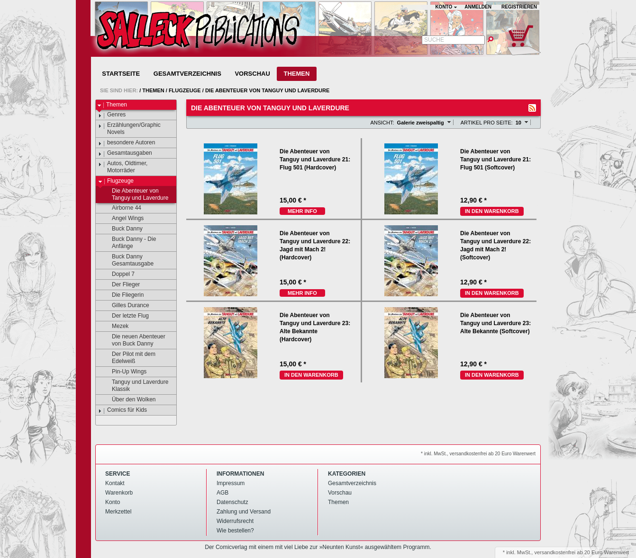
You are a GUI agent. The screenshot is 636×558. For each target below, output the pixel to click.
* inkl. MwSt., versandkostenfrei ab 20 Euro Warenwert (478, 453)
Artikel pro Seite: (487, 122)
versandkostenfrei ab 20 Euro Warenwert (581, 552)
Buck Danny (123, 229)
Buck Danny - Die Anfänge (129, 242)
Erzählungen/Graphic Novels (129, 128)
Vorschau (252, 73)
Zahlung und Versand (244, 511)
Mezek (115, 326)
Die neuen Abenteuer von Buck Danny (134, 340)
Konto (112, 502)
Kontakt (115, 483)
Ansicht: (382, 122)
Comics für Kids (122, 410)
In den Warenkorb (492, 211)
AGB (222, 492)
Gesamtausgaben (125, 153)
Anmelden (477, 6)
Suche (434, 39)
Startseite (121, 73)
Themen (296, 73)
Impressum (231, 483)
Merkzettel (118, 511)
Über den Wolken (129, 400)
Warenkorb (119, 492)
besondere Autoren (126, 143)
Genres (112, 115)
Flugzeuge (185, 90)
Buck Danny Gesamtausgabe (128, 260)
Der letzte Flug (126, 316)
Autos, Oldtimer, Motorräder (122, 167)
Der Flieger (121, 285)
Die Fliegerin (123, 295)
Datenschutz (232, 502)
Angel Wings (123, 218)
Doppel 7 (119, 274)
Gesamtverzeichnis (187, 73)
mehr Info (302, 211)
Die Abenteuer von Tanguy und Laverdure (267, 90)
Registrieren (519, 6)
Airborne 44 (122, 208)
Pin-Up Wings (124, 372)
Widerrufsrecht (235, 521)
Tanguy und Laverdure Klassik (135, 385)
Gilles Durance (126, 306)
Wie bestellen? (235, 530)
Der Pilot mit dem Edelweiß (129, 357)
